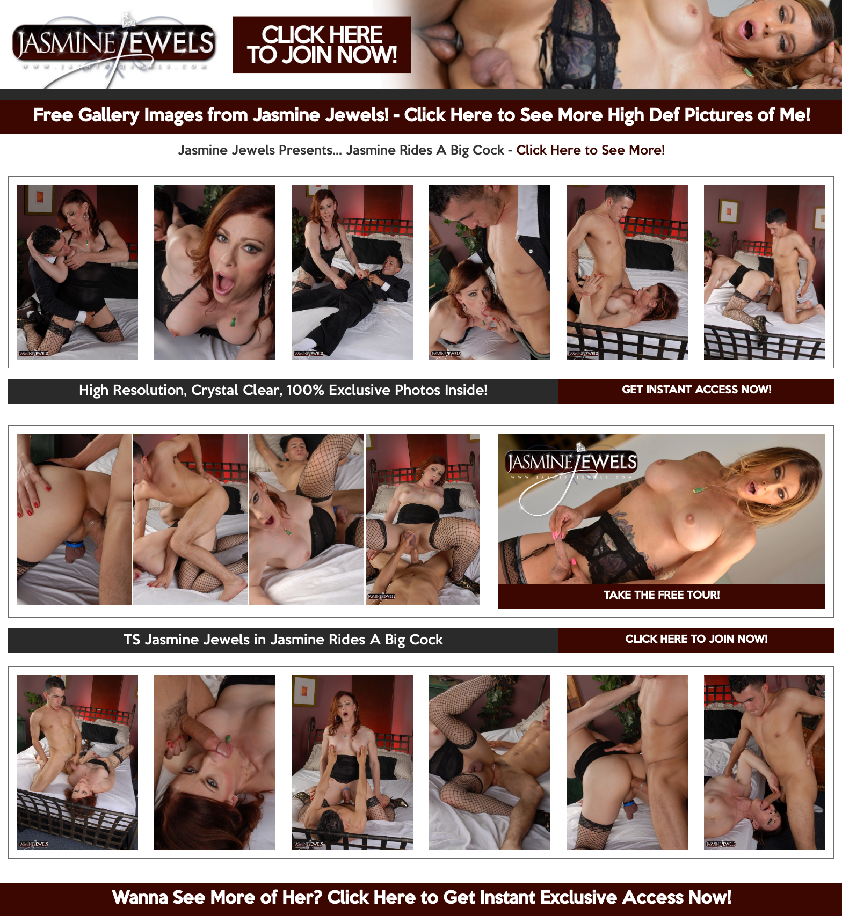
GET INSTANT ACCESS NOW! (696, 390)
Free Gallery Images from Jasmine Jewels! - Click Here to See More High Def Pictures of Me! (421, 116)
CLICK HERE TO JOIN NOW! (696, 640)
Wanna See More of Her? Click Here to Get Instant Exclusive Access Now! (421, 899)
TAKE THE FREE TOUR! (662, 596)
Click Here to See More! (590, 151)
